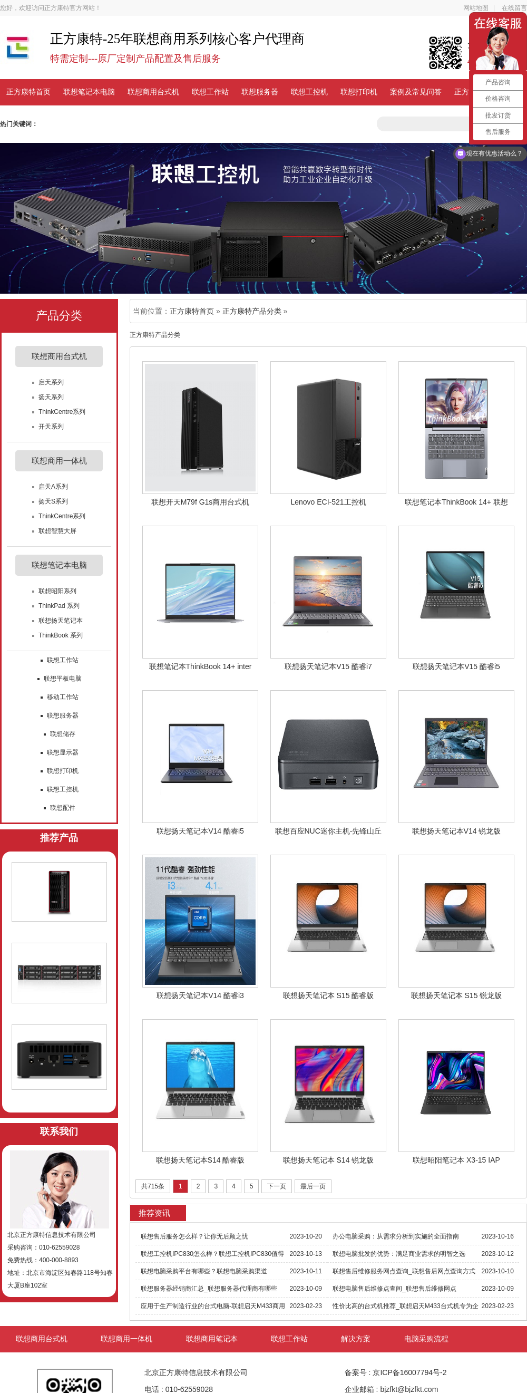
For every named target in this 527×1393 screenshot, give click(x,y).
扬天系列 (51, 397)
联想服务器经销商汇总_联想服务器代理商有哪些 (209, 1288)
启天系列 (51, 382)
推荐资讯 (154, 1212)
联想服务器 (259, 92)
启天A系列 (53, 486)
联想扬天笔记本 (60, 620)
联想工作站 (210, 92)
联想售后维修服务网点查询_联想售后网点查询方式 (404, 1271)
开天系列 (51, 426)
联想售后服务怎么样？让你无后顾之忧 (194, 1236)
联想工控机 (309, 92)
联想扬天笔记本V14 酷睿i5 (200, 831)
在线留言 (514, 8)
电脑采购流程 (426, 1339)
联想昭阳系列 (57, 591)
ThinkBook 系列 (60, 635)
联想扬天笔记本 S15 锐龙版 (456, 995)
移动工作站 (63, 697)
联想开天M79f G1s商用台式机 (200, 502)
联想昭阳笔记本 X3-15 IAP (456, 1160)
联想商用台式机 (153, 92)
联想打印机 (358, 92)
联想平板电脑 (63, 678)
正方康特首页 (28, 92)
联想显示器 (63, 752)
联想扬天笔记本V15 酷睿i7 (328, 666)
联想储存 (62, 734)
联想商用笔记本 (212, 1339)
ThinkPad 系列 (59, 606)
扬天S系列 (53, 501)
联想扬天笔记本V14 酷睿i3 (200, 995)
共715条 (152, 1186)
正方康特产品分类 (251, 311)
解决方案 (355, 1339)
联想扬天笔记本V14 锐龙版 (456, 831)
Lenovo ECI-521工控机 (328, 502)
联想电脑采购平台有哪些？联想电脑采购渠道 (204, 1271)
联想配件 (62, 807)
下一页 (276, 1186)
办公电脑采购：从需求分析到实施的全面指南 (396, 1236)
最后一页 (313, 1186)
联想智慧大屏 (57, 531)
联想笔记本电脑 (89, 92)
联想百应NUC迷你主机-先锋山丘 (328, 831)
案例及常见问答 (416, 92)
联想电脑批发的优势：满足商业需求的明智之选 (399, 1253)
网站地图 (476, 8)
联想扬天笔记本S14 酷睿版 (200, 1160)
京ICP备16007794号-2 (409, 1372)
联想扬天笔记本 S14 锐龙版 (328, 1160)
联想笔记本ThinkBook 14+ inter (200, 666)
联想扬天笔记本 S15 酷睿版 (328, 995)
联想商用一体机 (126, 1339)
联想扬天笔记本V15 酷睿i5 (456, 666)
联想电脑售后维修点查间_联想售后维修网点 (394, 1288)
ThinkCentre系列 (61, 411)
